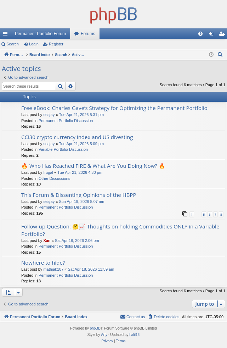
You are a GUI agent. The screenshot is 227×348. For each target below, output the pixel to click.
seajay (49, 114)
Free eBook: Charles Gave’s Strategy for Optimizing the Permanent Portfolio (114, 107)
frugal (48, 172)
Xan (46, 240)
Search (12, 44)
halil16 (134, 335)
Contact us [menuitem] (132, 316)
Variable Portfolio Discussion (63, 149)
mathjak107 (53, 269)
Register (56, 44)
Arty (104, 335)
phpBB (95, 328)
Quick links (7, 35)
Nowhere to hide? (43, 262)
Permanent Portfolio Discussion (66, 120)
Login (34, 44)
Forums (88, 33)
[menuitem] (200, 33)
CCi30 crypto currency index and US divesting (77, 136)
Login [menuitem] (212, 35)
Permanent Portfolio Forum (40, 33)
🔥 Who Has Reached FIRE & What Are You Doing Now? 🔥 (93, 165)
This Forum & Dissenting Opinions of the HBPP (78, 194)
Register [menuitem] (223, 35)
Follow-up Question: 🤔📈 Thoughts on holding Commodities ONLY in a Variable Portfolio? (120, 230)
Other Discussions (54, 178)
